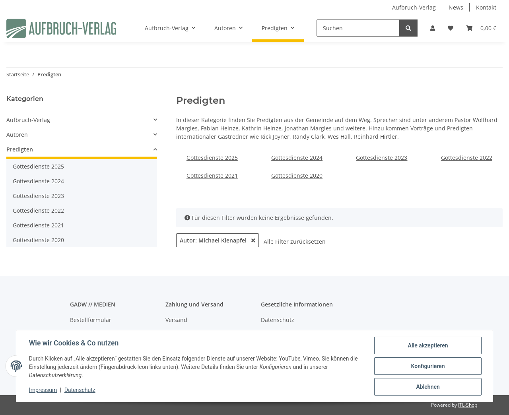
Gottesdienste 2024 (296, 157)
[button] (432, 28)
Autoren (17, 134)
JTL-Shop (467, 404)
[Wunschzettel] (450, 28)
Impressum (43, 390)
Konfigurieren (428, 366)
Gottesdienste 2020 (296, 175)
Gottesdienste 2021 (212, 175)
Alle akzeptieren (428, 345)
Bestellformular (90, 320)
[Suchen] (358, 28)
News (456, 7)
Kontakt (486, 7)
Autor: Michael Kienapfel (217, 240)
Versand (176, 320)
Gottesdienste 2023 (381, 157)
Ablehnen (427, 387)
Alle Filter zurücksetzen (295, 241)
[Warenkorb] (481, 28)
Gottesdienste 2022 (466, 157)
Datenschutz (277, 320)
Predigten (19, 149)
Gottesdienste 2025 (212, 157)
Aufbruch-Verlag (414, 7)
